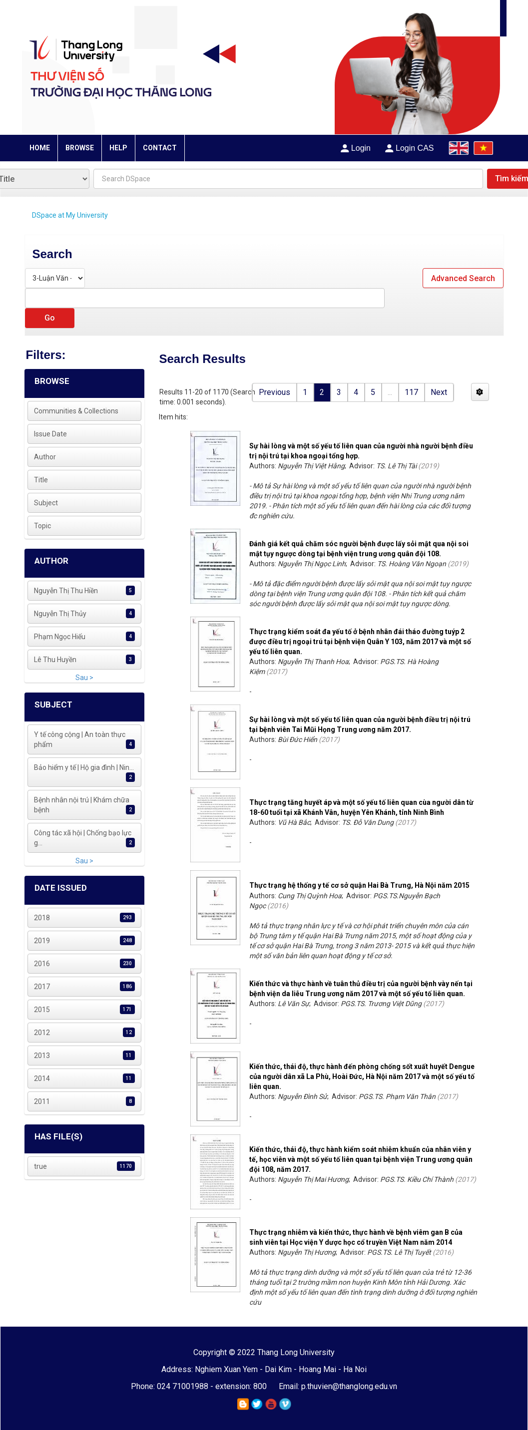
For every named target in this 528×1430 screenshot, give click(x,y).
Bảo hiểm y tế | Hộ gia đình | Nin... (84, 767)
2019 (42, 941)
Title (41, 480)
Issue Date (50, 434)
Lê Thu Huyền (55, 660)
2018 (42, 918)
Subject (46, 503)
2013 (42, 1056)
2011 (42, 1101)
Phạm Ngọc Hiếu (59, 637)
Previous (274, 392)
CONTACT (160, 148)
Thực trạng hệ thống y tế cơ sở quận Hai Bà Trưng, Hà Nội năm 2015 (359, 885)
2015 (42, 1010)
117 (411, 392)
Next (439, 392)
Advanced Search (463, 278)
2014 (42, 1078)
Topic (42, 526)
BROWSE (79, 148)
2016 (42, 964)
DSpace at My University (70, 215)
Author (45, 457)
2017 (42, 987)
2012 (42, 1033)
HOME (39, 148)
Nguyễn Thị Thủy (60, 614)
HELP (118, 148)
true (40, 1166)
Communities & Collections (76, 411)
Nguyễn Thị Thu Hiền (66, 591)
